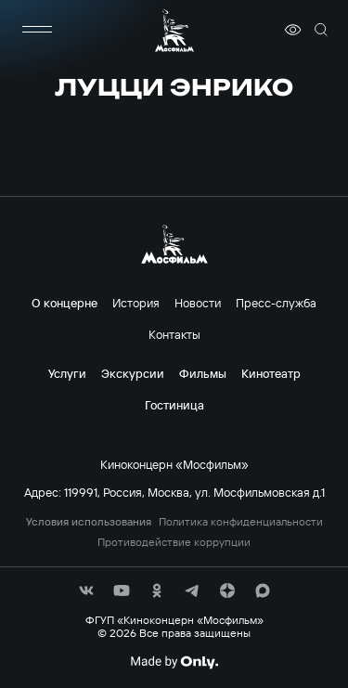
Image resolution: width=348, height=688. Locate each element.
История (136, 302)
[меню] (37, 29)
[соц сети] (86, 590)
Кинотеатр (271, 373)
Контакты (174, 334)
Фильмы (202, 373)
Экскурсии (132, 373)
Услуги (67, 373)
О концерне (64, 302)
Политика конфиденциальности (241, 521)
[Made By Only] (174, 662)
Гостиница (174, 404)
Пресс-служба (276, 302)
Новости (197, 302)
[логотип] (174, 30)
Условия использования (88, 521)
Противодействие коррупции (174, 542)
